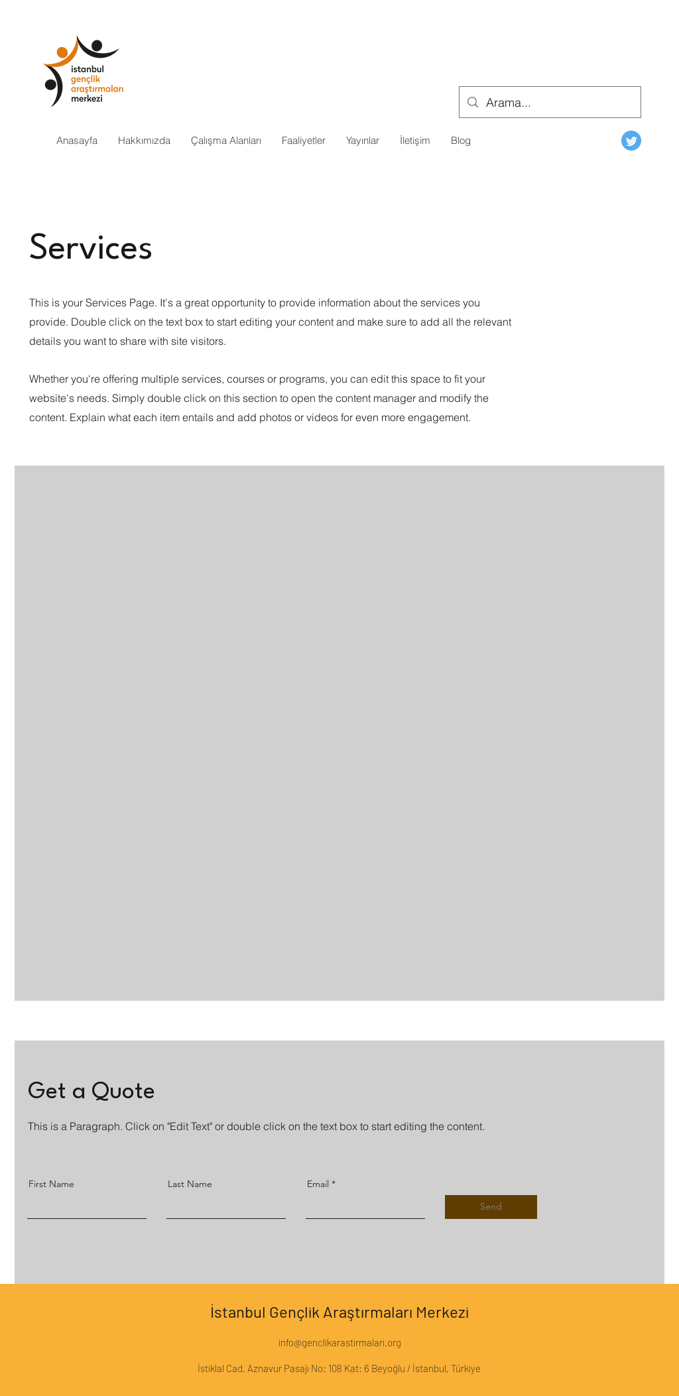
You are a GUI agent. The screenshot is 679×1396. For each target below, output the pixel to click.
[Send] (491, 1207)
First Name (51, 1183)
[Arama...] (549, 103)
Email (318, 1183)
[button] (143, 141)
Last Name (190, 1183)
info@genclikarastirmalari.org (339, 1342)
